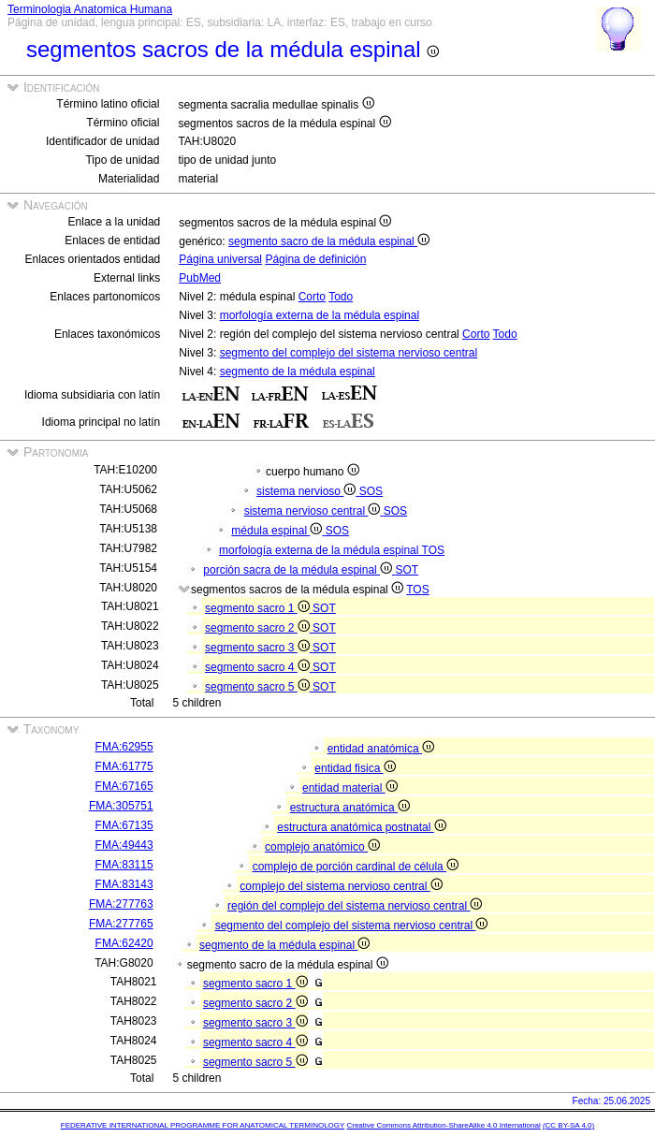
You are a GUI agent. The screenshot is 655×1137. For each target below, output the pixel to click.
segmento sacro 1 (259, 608)
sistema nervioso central (314, 510)
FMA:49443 (124, 845)
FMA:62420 (124, 943)
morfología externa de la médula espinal (319, 315)
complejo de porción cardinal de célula (355, 866)
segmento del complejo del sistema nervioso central (348, 352)
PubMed (200, 277)
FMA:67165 (124, 786)
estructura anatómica (350, 807)
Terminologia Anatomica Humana (89, 9)
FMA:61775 (124, 766)
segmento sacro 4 (259, 667)
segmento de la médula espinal (297, 371)
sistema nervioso (307, 491)
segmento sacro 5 (259, 686)
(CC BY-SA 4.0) (568, 1125)
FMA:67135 (124, 825)
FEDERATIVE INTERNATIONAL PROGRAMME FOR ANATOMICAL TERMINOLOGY (202, 1125)
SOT (406, 569)
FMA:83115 (124, 864)
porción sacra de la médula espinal (299, 569)
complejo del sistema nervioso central (341, 886)
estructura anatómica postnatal (361, 827)
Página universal (220, 259)
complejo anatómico (322, 846)
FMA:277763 (121, 904)
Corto (312, 296)
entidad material (350, 787)
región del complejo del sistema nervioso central (354, 905)
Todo (340, 296)
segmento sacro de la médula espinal (328, 241)
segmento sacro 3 (259, 647)
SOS (371, 491)
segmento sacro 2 (259, 627)
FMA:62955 (124, 746)
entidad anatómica (381, 748)
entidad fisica (354, 768)
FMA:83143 (124, 884)
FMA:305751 (121, 805)
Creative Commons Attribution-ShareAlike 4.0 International (443, 1125)
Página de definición (315, 259)
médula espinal (278, 530)
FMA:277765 (121, 923)
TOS (433, 550)
